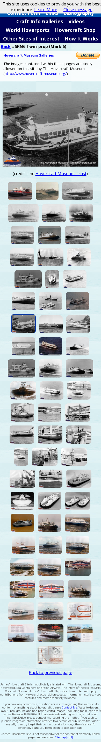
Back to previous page (50, 672)
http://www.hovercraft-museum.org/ (36, 73)
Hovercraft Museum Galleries (28, 55)
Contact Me (69, 707)
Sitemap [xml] (64, 737)
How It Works (81, 38)
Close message (77, 9)
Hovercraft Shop (75, 29)
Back (6, 46)
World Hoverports (28, 29)
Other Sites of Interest (31, 38)
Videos (76, 21)
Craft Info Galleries (39, 21)
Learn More (45, 9)
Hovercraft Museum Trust (60, 173)
